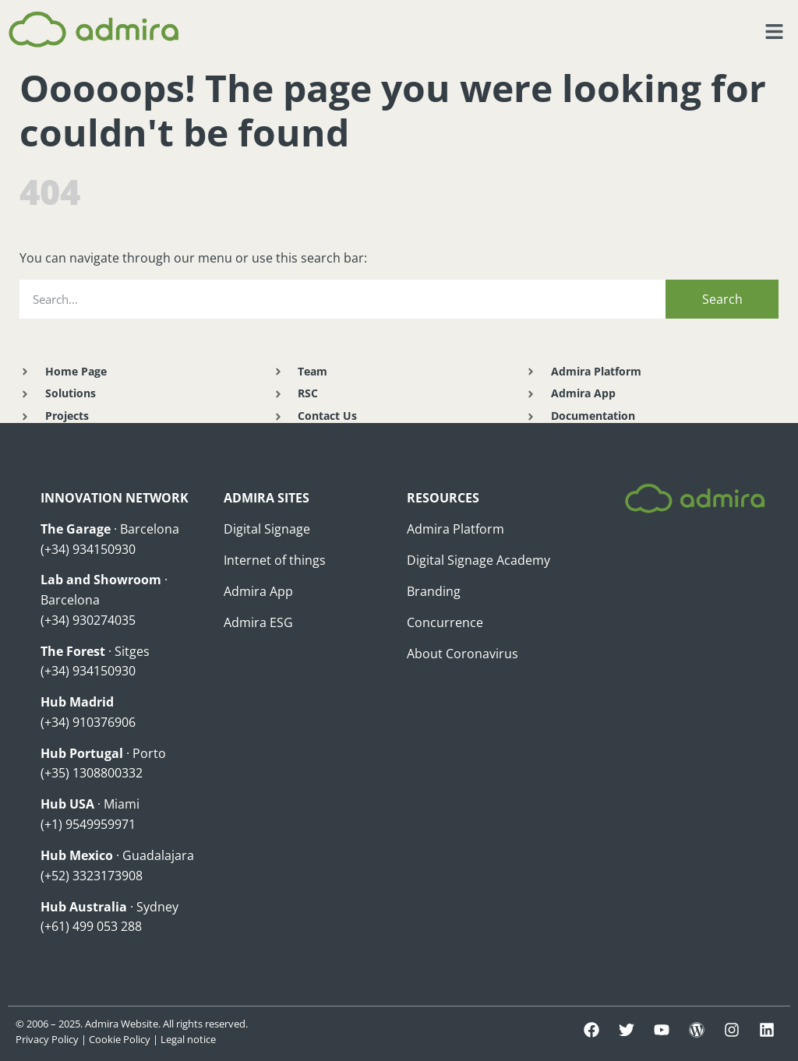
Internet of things (275, 560)
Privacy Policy (47, 1039)
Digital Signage (267, 529)
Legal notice (188, 1039)
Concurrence (445, 622)
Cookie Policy (119, 1039)
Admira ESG (258, 622)
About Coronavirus (462, 653)
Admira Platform (455, 529)
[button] (774, 32)
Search (722, 299)
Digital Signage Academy (478, 560)
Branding (434, 591)
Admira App (258, 591)
